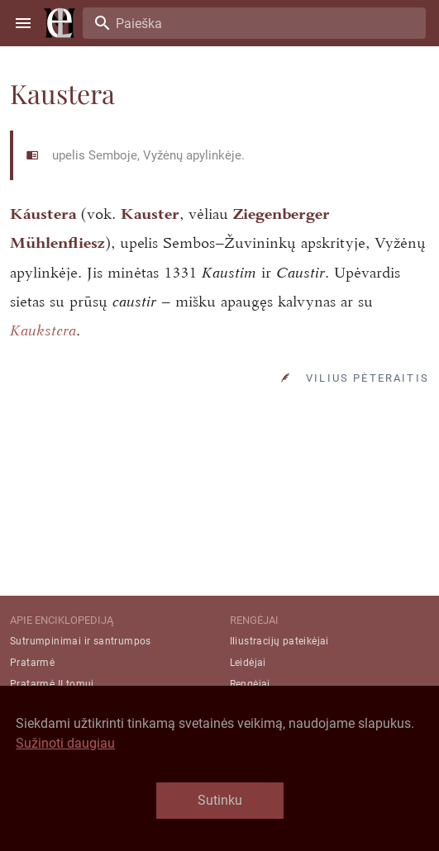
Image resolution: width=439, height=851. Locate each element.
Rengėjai (250, 684)
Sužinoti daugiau (65, 743)
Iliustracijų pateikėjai (279, 641)
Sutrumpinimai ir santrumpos (80, 641)
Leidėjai (248, 662)
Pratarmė (32, 662)
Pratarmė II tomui (52, 684)
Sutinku (220, 800)
